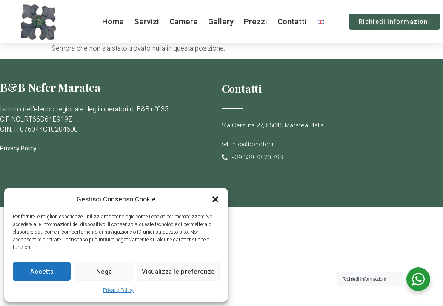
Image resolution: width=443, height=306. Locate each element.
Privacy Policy (118, 290)
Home (113, 21)
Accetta (42, 271)
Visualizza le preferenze (178, 271)
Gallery (221, 21)
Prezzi (255, 21)
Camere (183, 21)
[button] (215, 199)
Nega (104, 271)
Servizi (146, 21)
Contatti (292, 21)
